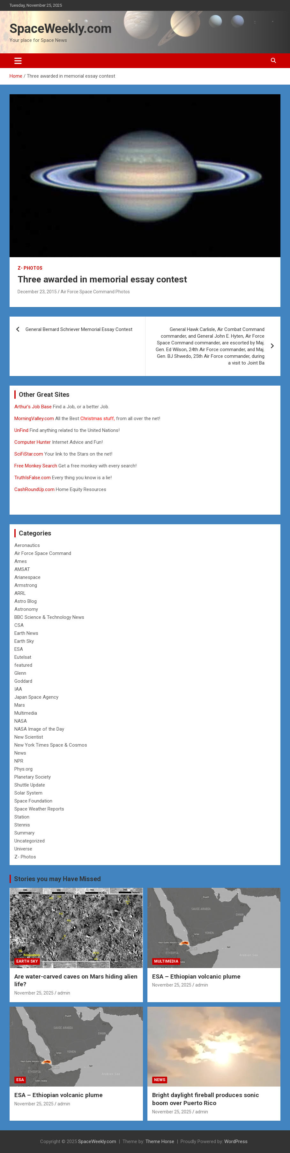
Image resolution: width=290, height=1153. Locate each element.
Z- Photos (30, 268)
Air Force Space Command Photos (95, 291)
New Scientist (28, 737)
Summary (24, 833)
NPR (18, 761)
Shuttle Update (29, 785)
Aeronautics (27, 545)
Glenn (20, 673)
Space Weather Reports (39, 809)
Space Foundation (33, 801)
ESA (18, 649)
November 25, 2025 (34, 992)
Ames (20, 561)
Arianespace (27, 577)
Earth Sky (24, 641)
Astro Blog (25, 601)
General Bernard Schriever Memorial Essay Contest (79, 329)
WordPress (236, 1141)
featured (23, 665)
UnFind (22, 430)
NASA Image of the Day (39, 729)
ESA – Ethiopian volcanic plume (196, 976)
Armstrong (25, 585)
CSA (19, 625)
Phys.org (23, 769)
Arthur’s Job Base (33, 407)
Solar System (28, 793)
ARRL (20, 593)
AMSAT (22, 569)
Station (21, 817)
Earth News (26, 633)
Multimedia (25, 713)
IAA (18, 689)
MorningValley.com (34, 418)
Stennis (22, 825)
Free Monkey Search (35, 466)
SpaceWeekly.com (61, 28)
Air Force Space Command (42, 553)
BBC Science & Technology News (49, 617)
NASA (20, 721)
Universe (23, 849)
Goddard (23, 681)
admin (63, 992)
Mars (19, 705)
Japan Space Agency (36, 697)
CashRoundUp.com (34, 489)
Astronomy (26, 609)
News (20, 753)
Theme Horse (159, 1141)
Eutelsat (22, 657)
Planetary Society (32, 777)
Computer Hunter (32, 442)
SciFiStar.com (28, 454)
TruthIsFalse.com (32, 477)
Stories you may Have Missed (57, 879)
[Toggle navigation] (18, 60)
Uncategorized (29, 841)
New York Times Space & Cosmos (50, 745)
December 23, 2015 (37, 291)
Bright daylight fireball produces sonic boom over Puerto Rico (205, 1099)
